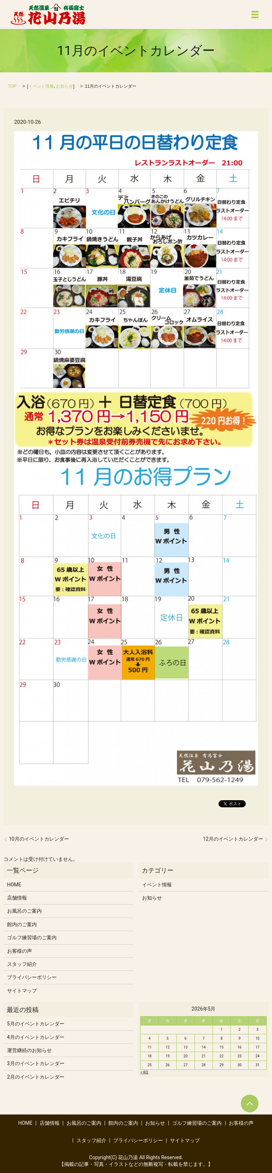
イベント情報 (41, 86)
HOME (14, 884)
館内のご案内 (22, 924)
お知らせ (64, 86)
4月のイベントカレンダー (35, 1037)
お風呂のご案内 (24, 911)
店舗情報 (17, 898)
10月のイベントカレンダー (39, 839)
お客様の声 (19, 951)
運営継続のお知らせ (29, 1050)
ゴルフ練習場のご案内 (32, 937)
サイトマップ (22, 991)
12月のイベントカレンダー (233, 839)
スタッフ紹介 (22, 964)
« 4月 (144, 1072)
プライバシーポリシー (32, 977)
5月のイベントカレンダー (35, 1024)
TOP (12, 86)
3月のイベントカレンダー (35, 1063)
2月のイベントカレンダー (35, 1077)
